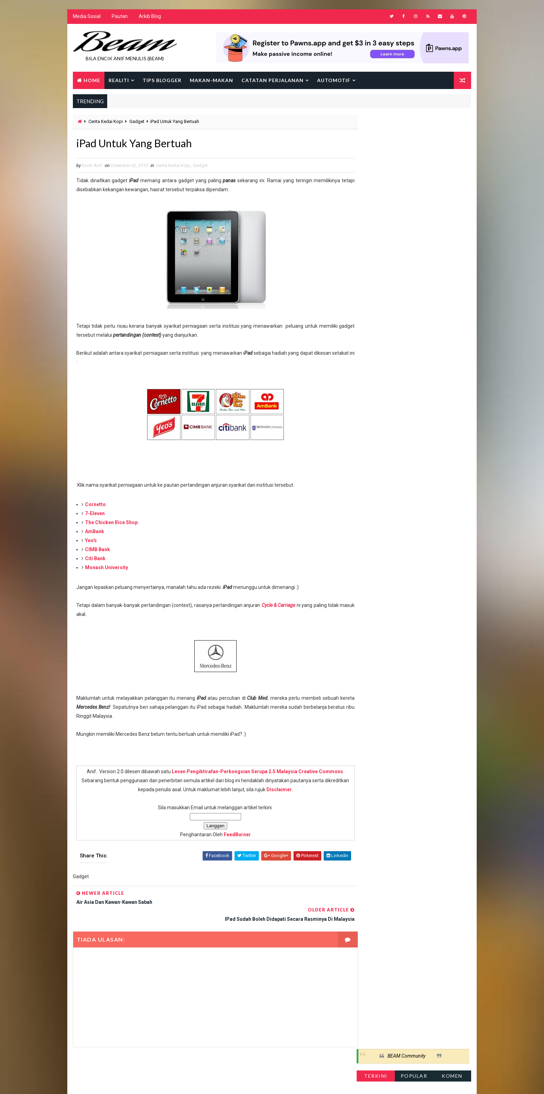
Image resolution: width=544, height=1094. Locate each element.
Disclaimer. (285, 791)
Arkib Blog (149, 17)
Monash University (106, 569)
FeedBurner (230, 836)
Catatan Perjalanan (272, 80)
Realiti (118, 80)
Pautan (119, 17)
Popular (414, 144)
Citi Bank (95, 560)
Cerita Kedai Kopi (105, 122)
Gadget (136, 122)
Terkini (376, 144)
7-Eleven (94, 515)
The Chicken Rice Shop (111, 524)
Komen (452, 144)
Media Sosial (86, 17)
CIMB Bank (97, 551)
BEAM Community (407, 124)
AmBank (94, 533)
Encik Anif (273, 1082)
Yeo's (90, 542)
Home (91, 80)
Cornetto (95, 506)
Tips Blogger (161, 80)
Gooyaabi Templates (206, 1082)
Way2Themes (132, 1082)
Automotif (333, 80)
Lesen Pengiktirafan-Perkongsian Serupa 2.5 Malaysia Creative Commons (250, 773)
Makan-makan (211, 80)
